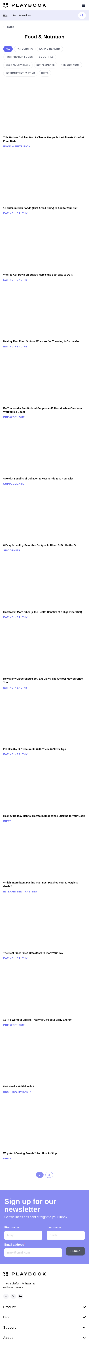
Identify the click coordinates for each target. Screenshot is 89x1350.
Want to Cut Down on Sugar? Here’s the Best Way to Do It (38, 274)
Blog (5, 15)
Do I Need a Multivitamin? (18, 1086)
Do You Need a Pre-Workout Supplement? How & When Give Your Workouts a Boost (42, 410)
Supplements (46, 65)
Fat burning (24, 49)
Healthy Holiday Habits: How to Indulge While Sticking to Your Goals (44, 815)
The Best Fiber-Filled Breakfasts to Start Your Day (33, 953)
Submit (75, 1252)
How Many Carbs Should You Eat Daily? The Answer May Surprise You (43, 680)
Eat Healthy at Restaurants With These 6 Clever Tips (34, 749)
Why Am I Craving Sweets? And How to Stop (30, 1153)
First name (11, 1229)
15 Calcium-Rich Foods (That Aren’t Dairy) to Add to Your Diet (40, 208)
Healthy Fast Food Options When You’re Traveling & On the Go (41, 341)
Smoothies (46, 57)
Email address (14, 1246)
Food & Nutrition (22, 15)
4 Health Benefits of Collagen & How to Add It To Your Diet (38, 478)
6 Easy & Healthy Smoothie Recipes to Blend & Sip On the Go (40, 545)
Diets (44, 73)
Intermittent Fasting (20, 73)
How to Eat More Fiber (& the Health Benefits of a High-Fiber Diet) (42, 612)
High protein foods (19, 57)
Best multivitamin (18, 65)
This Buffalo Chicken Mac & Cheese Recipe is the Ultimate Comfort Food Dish (43, 139)
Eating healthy (50, 49)
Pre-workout (70, 65)
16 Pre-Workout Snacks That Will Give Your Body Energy (37, 1019)
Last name (54, 1229)
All (8, 49)
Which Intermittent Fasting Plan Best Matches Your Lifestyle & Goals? (40, 884)
